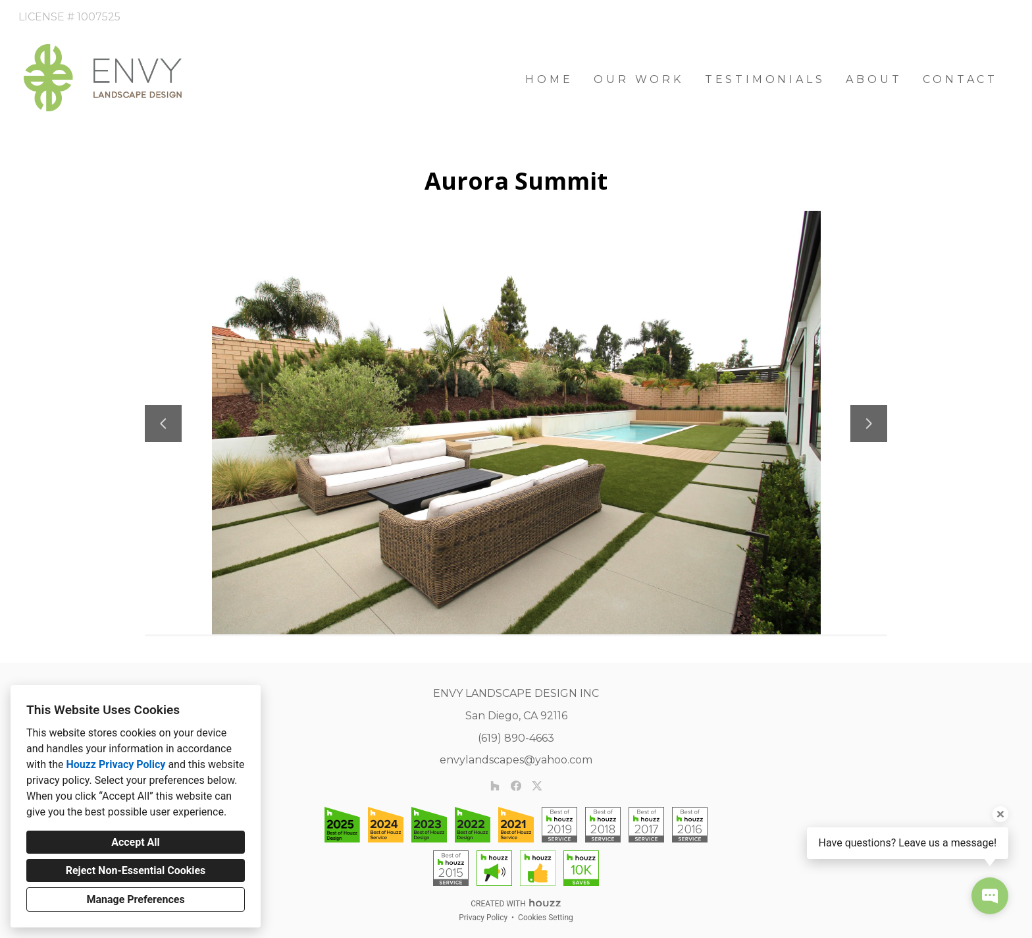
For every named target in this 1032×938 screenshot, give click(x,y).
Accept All (135, 842)
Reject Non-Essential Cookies (136, 870)
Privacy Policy (483, 917)
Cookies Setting (545, 917)
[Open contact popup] (989, 895)
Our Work (638, 79)
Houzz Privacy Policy (115, 764)
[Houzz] (494, 785)
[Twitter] (537, 785)
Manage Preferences (135, 899)
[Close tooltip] (1000, 814)
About (874, 79)
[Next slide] (868, 423)
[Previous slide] (163, 423)
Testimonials (765, 79)
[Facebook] (516, 785)
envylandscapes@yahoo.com (516, 760)
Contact (960, 79)
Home (549, 79)
